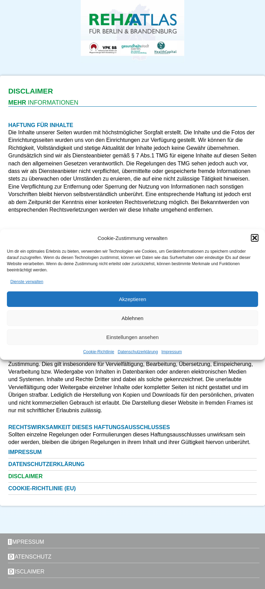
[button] (254, 237)
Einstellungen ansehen (132, 337)
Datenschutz (30, 557)
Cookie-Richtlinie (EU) (42, 488)
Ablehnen (132, 318)
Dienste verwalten (26, 281)
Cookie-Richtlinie (98, 351)
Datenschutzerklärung (138, 351)
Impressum (171, 351)
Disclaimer (25, 476)
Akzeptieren (132, 299)
